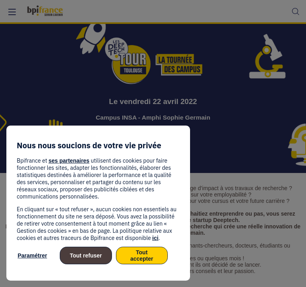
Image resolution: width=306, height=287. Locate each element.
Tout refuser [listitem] (86, 255)
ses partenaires (69, 160)
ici (155, 238)
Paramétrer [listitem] (32, 255)
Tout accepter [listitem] (141, 255)
